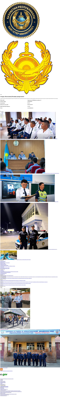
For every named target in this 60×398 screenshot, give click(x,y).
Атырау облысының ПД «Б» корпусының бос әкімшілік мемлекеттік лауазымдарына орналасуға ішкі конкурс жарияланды (16, 278)
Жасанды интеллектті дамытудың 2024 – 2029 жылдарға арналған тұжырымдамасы (11, 391)
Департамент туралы (3, 382)
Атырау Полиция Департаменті (4, 386)
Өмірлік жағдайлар (2, 393)
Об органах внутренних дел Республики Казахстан (6, 275)
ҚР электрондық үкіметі (3, 273)
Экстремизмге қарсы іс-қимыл (4, 265)
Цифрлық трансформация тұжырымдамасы (5, 392)
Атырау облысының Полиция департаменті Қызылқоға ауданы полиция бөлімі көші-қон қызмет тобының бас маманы (15, 283)
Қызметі (1, 383)
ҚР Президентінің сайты (3, 395)
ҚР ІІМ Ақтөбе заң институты (4, 308)
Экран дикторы (2, 388)
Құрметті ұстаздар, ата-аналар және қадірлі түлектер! (24, 259)
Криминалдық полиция (3, 264)
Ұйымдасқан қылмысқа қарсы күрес (5, 262)
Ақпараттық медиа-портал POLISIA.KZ (5, 272)
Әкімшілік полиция (2, 263)
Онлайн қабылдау (2, 384)
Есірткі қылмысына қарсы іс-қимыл (5, 267)
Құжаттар (1, 380)
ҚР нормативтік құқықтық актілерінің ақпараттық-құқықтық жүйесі (9, 271)
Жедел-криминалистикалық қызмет (4, 268)
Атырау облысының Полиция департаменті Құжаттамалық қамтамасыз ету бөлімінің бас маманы (12, 280)
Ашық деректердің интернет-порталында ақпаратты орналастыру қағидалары (10, 390)
